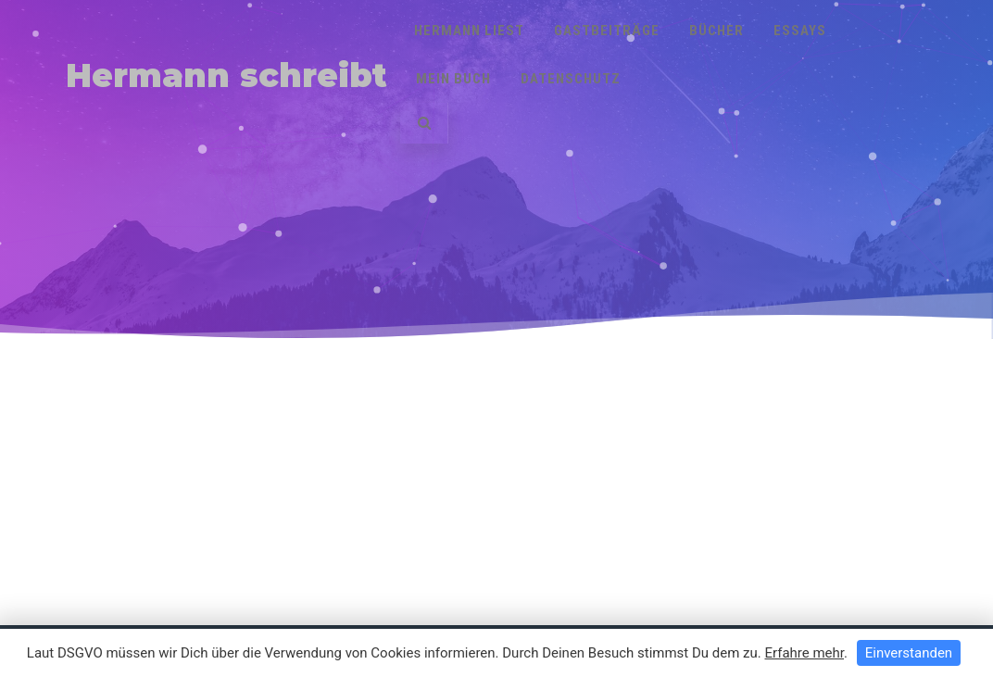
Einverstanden (908, 653)
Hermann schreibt (226, 75)
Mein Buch (453, 78)
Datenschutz (571, 78)
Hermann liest (469, 30)
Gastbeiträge (607, 30)
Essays (799, 30)
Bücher (716, 30)
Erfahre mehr (804, 653)
